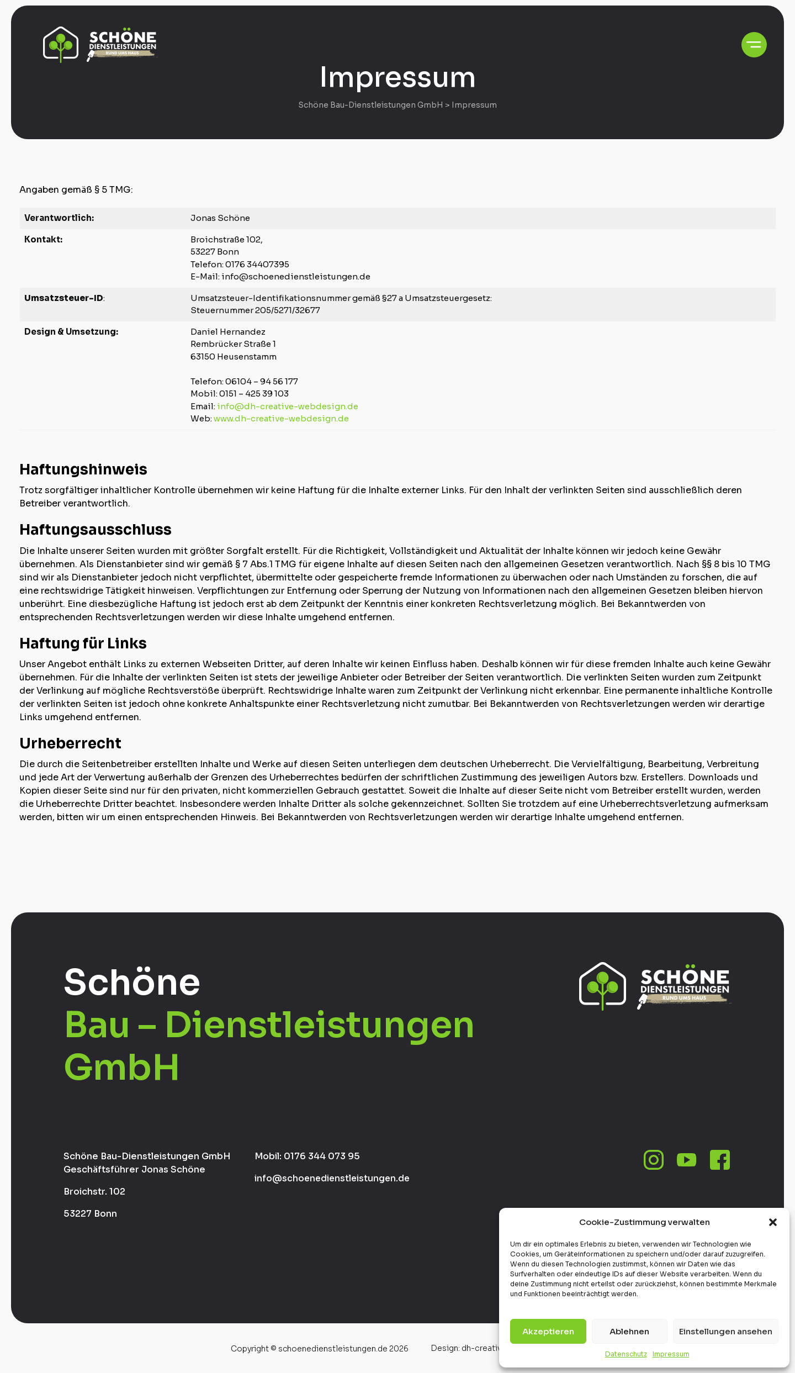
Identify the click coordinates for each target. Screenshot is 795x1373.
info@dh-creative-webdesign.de (287, 405)
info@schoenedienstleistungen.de (334, 1178)
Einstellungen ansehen (725, 1331)
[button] (772, 1222)
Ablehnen (629, 1331)
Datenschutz (626, 1354)
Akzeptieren (548, 1331)
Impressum (671, 1354)
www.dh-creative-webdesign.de (281, 418)
